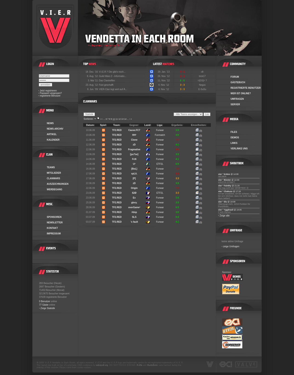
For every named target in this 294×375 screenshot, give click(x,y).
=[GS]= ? (203, 80)
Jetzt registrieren (48, 90)
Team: (117, 125)
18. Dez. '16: (92, 72)
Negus (202, 85)
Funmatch (160, 135)
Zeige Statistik (47, 308)
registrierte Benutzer (50, 95)
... (104, 119)
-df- (203, 72)
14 (125, 119)
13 (122, 119)
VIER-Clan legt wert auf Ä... (113, 89)
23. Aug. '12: (92, 85)
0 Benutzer (44, 301)
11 (117, 119)
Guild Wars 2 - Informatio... (112, 76)
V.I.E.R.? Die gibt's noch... (112, 72)
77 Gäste (43, 305)
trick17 (202, 76)
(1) (198, 213)
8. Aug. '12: (93, 76)
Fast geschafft (106, 85)
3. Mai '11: (93, 80)
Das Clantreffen (107, 80)
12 (119, 119)
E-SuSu (202, 89)
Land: (147, 125)
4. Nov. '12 (163, 85)
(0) (198, 131)
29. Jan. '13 (164, 72)
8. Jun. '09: (93, 89)
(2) (198, 150)
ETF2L (159, 164)
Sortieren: (88, 119)
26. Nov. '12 (164, 76)
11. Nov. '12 (164, 80)
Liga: (160, 125)
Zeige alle (224, 215)
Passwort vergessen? (51, 93)
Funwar (160, 130)
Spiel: (103, 125)
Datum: (90, 125)
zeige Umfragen (231, 246)
